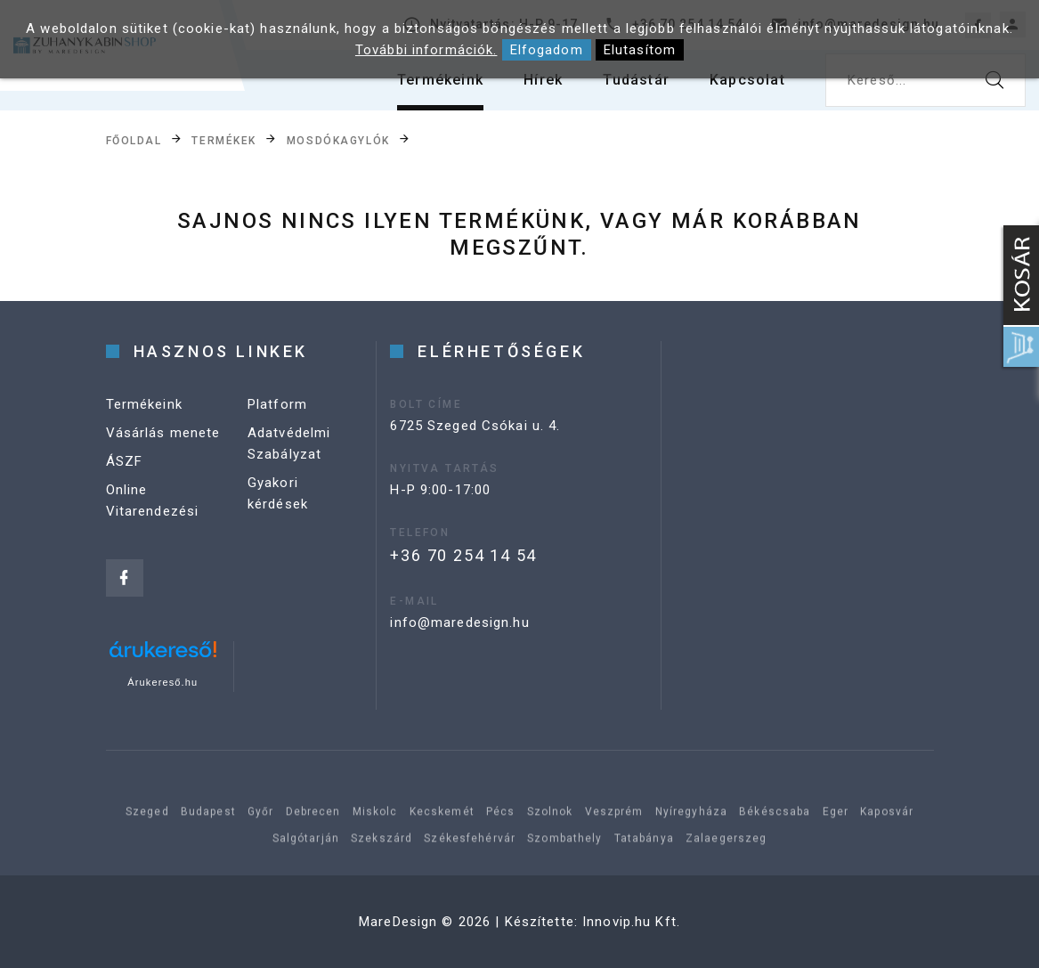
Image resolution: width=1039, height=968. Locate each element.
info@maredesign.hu (459, 622)
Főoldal (134, 140)
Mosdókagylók (338, 140)
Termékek (223, 140)
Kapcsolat (747, 79)
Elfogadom (546, 50)
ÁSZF (124, 461)
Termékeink (440, 79)
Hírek (543, 79)
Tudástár (636, 79)
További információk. (426, 50)
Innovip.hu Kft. (631, 922)
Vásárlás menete (163, 433)
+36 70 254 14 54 (463, 555)
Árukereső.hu (162, 682)
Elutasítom (640, 50)
